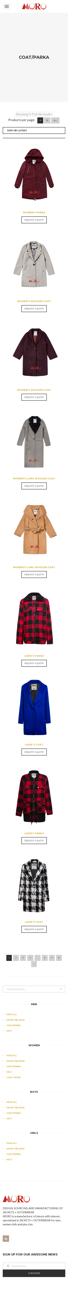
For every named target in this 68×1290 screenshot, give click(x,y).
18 (47, 64)
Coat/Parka (13, 969)
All (55, 64)
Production (14, 1252)
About (10, 1246)
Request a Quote (34, 163)
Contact (11, 1263)
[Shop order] (34, 74)
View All (11, 958)
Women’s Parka (34, 156)
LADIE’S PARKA (34, 599)
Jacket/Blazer (15, 963)
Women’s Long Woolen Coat (34, 422)
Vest (9, 974)
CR (7, 1258)
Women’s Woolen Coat (34, 244)
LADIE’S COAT (34, 688)
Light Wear (13, 1021)
